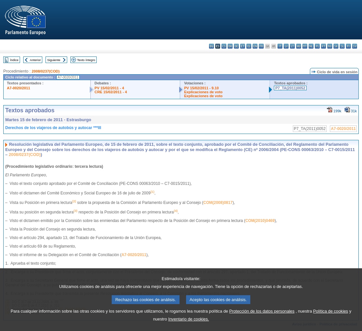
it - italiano (279, 46)
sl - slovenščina (342, 46)
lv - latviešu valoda (286, 46)
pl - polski (317, 46)
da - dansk (230, 46)
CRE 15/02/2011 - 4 (111, 92)
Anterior (35, 60)
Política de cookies (330, 319)
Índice (14, 60)
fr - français (261, 46)
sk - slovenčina (335, 46)
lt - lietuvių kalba (292, 46)
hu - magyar (298, 46)
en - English (255, 46)
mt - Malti (304, 46)
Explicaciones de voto (203, 92)
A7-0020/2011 (18, 88)
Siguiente (53, 60)
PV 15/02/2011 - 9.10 (201, 88)
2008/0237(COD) (46, 71)
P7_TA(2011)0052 (290, 88)
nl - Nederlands (311, 46)
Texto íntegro (86, 60)
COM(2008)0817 (218, 202)
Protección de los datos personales (262, 319)
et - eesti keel (242, 46)
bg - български (211, 46)
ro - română (329, 46)
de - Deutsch (236, 46)
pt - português (323, 46)
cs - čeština (223, 46)
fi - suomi (348, 46)
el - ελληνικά (248, 46)
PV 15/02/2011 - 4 (109, 88)
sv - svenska (354, 46)
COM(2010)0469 (260, 220)
